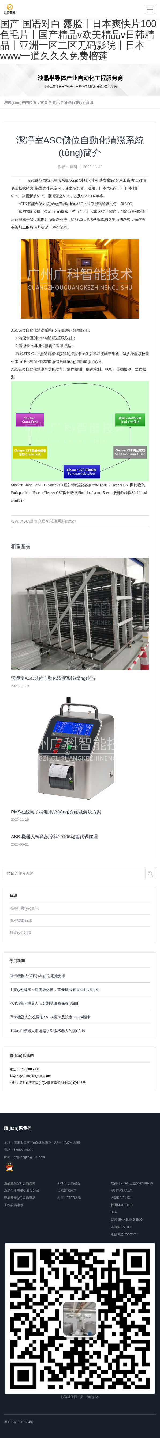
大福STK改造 (66, 1190)
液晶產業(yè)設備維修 (19, 1183)
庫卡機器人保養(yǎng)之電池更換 (37, 976)
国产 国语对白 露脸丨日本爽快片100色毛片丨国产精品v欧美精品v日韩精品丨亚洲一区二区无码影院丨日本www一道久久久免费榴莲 (78, 40)
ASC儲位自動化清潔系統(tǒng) (53, 180)
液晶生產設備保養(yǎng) (21, 1190)
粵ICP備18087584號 (18, 1422)
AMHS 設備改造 (68, 1183)
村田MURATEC (122, 1205)
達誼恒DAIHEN (121, 1227)
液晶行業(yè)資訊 (78, 102)
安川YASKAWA (122, 1190)
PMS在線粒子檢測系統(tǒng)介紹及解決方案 (56, 812)
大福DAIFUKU (121, 1198)
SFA (114, 1212)
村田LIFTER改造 (69, 1198)
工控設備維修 (13, 1205)
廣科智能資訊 (21, 920)
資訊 (56, 102)
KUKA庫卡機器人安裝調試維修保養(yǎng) (44, 1003)
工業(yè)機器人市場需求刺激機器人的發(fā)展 (47, 1031)
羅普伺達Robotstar (124, 1234)
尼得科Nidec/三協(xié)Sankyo (132, 1183)
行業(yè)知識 (20, 932)
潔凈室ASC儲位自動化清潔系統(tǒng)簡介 (53, 678)
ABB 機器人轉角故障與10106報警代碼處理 (54, 836)
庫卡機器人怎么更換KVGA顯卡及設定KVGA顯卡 (50, 1017)
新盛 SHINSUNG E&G (127, 1220)
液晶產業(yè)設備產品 (19, 1198)
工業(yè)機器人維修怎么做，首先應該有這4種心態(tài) (55, 989)
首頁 (44, 102)
